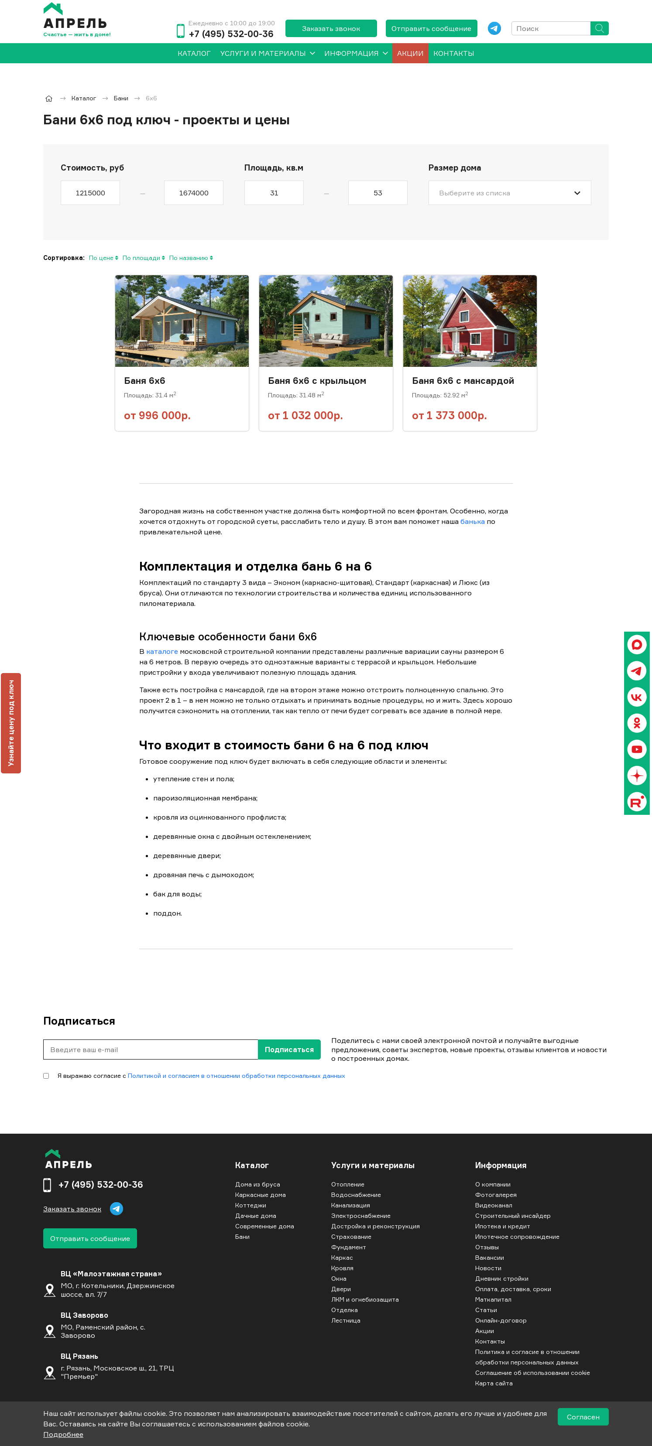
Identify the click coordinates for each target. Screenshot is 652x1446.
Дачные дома (255, 1215)
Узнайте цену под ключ (11, 723)
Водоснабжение (356, 1194)
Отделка (344, 1309)
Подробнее (63, 1434)
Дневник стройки (501, 1278)
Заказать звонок (331, 28)
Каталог (252, 1165)
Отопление (347, 1184)
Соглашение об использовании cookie (532, 1372)
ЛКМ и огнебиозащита (365, 1299)
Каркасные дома (260, 1194)
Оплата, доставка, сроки (513, 1288)
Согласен (583, 1416)
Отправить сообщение (431, 28)
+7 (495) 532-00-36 (231, 34)
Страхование (351, 1236)
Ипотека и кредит (502, 1226)
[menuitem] (194, 53)
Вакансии (489, 1257)
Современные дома (264, 1226)
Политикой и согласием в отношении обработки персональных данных (236, 1075)
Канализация (350, 1205)
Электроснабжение (361, 1215)
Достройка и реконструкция (375, 1226)
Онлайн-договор (501, 1320)
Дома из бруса (257, 1184)
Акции (410, 53)
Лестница (345, 1320)
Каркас (342, 1257)
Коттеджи (250, 1205)
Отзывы (487, 1247)
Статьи (486, 1309)
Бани (242, 1236)
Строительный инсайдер (513, 1215)
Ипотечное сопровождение (517, 1236)
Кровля (342, 1268)
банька (472, 521)
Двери (341, 1288)
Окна (339, 1278)
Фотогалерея (496, 1194)
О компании (493, 1184)
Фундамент (348, 1247)
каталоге (162, 651)
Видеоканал (493, 1205)
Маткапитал (493, 1299)
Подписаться (289, 1049)
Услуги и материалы (263, 53)
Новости (488, 1268)
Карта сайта (494, 1383)
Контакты (453, 53)
